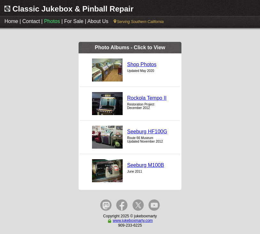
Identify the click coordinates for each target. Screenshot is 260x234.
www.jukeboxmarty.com (130, 220)
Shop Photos (142, 64)
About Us (97, 21)
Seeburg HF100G (147, 131)
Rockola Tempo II (146, 98)
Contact (31, 21)
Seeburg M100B (145, 165)
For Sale (73, 21)
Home (11, 21)
